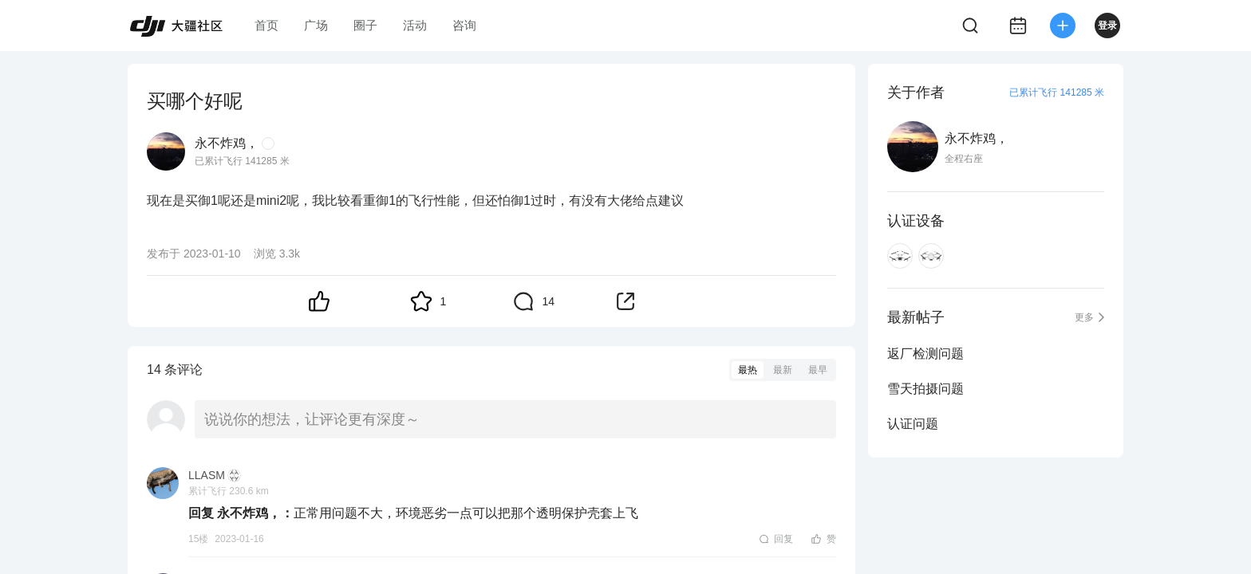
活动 (415, 25)
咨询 (464, 25)
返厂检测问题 (925, 353)
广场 (316, 25)
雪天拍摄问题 (925, 388)
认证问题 (912, 424)
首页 (266, 25)
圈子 (365, 25)
